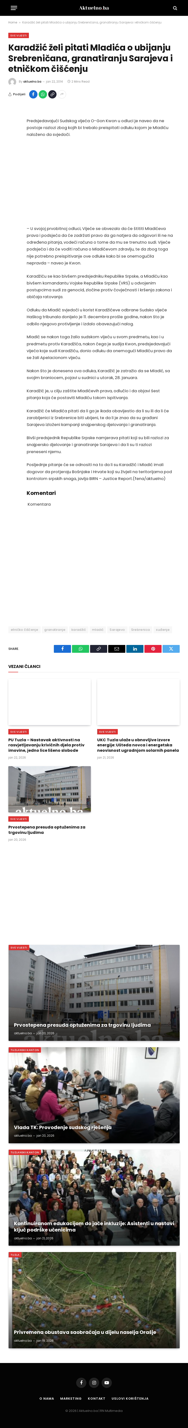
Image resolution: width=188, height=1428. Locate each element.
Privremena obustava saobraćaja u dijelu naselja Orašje (85, 1332)
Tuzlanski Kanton (25, 1050)
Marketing (71, 1398)
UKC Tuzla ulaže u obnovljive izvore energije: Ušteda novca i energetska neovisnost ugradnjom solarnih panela (138, 745)
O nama (46, 1398)
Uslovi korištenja (130, 1398)
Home (12, 22)
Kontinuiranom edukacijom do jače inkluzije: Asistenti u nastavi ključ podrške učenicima (94, 1227)
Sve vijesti (18, 35)
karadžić (78, 629)
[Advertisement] (100, 181)
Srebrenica (140, 629)
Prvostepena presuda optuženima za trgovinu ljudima (46, 830)
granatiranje (54, 629)
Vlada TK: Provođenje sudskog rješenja (63, 1127)
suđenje (163, 629)
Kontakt (97, 1398)
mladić (98, 629)
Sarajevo (117, 629)
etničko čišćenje (24, 629)
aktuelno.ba (32, 81)
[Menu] (14, 7)
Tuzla (15, 1255)
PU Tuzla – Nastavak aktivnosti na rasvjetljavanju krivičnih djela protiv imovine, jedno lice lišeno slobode (46, 745)
